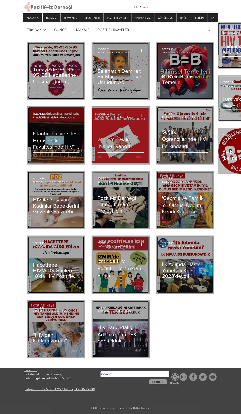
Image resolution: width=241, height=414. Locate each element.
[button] (209, 30)
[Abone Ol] (158, 381)
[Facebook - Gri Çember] (193, 377)
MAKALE (83, 30)
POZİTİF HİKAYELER (113, 30)
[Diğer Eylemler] (78, 50)
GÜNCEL (61, 30)
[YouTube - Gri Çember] (213, 377)
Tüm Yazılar (36, 30)
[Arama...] (175, 7)
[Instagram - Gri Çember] (183, 377)
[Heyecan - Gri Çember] (203, 377)
